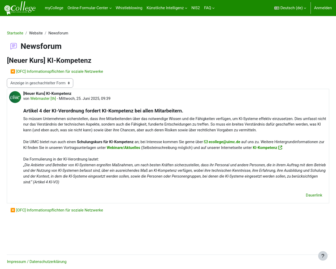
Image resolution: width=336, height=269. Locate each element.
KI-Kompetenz (57, 160)
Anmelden (323, 8)
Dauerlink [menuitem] (302, 209)
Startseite (27, 33)
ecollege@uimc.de (243, 149)
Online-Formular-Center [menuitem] (87, 8)
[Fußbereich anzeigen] (323, 256)
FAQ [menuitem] (207, 8)
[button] (290, 8)
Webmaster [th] (55, 99)
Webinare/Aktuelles (191, 155)
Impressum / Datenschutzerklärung (49, 262)
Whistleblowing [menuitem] (129, 8)
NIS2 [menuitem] (195, 8)
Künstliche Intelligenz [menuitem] (165, 8)
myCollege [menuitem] (54, 8)
